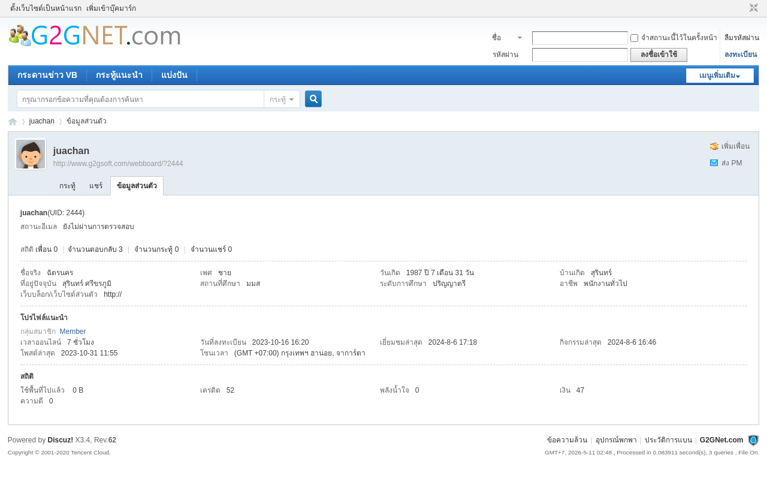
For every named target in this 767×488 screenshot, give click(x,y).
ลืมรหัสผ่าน (741, 38)
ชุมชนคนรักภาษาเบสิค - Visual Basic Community (12, 121)
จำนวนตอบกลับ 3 (95, 249)
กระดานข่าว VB (47, 75)
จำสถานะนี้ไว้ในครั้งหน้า (673, 38)
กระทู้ (278, 99)
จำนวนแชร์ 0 (211, 249)
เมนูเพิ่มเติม (717, 75)
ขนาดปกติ (752, 8)
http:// (113, 294)
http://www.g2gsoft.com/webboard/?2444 (118, 163)
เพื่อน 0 (46, 249)
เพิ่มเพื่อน (735, 146)
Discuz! (61, 440)
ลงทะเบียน (740, 54)
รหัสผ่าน (505, 54)
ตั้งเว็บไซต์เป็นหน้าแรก (45, 8)
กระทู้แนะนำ (119, 75)
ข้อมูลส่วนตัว (137, 186)
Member (72, 331)
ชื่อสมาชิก (503, 39)
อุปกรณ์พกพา (616, 440)
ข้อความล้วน (567, 440)
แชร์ (95, 186)
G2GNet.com (722, 440)
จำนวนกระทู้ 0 (156, 249)
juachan (42, 121)
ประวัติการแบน (668, 440)
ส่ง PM (731, 163)
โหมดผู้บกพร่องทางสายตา (742, 8)
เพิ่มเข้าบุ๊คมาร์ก (111, 8)
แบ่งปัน (174, 75)
